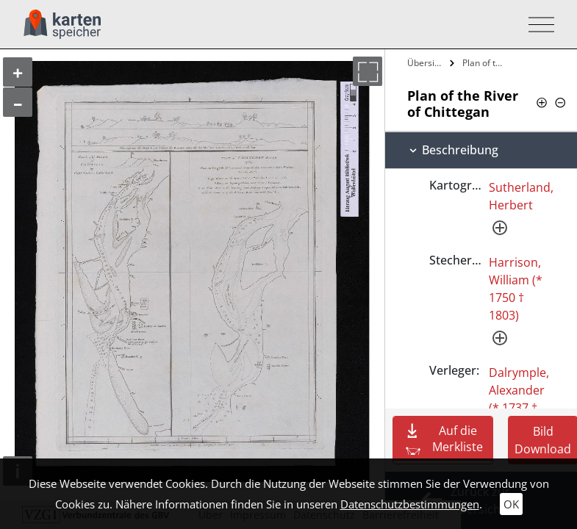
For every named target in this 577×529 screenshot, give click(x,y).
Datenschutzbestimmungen (409, 504)
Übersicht (426, 63)
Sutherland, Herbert (521, 196)
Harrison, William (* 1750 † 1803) (515, 288)
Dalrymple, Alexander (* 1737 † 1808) (519, 398)
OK (511, 504)
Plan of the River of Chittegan (486, 63)
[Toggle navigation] (537, 24)
